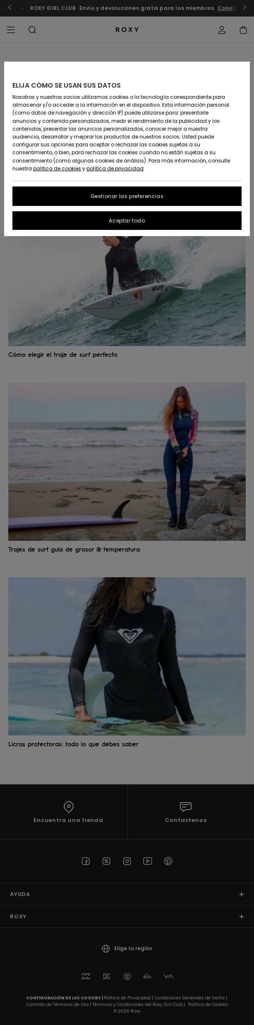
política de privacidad (115, 168)
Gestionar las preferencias (127, 196)
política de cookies (57, 168)
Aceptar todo (127, 220)
